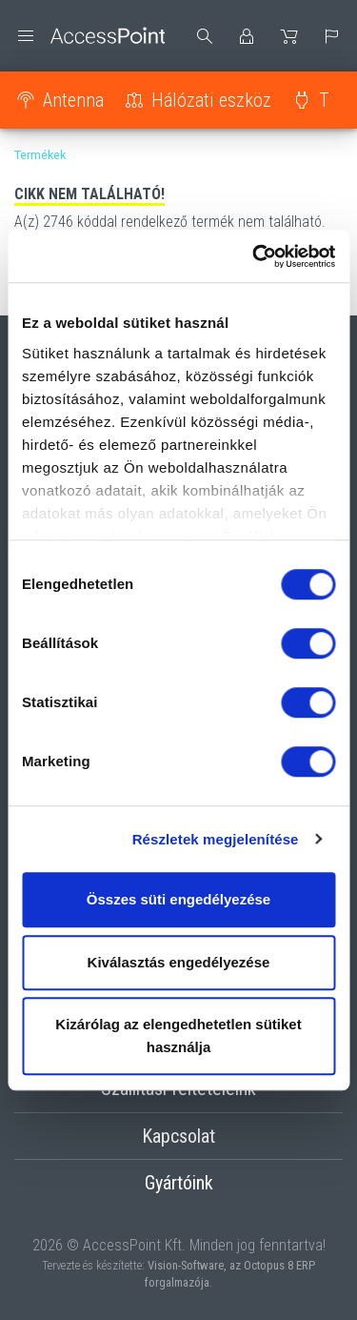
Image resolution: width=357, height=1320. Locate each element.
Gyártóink (179, 1182)
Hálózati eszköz (211, 100)
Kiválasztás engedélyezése (179, 962)
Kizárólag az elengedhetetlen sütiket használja (178, 1035)
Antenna (73, 100)
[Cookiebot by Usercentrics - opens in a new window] (254, 256)
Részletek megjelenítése (215, 839)
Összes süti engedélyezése (178, 899)
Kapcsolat (178, 1136)
